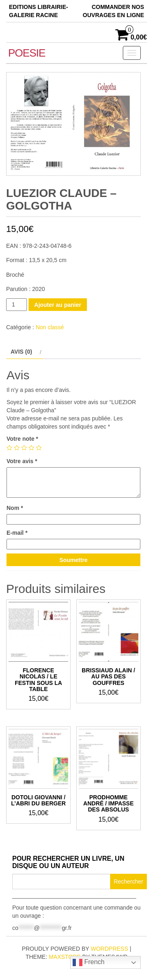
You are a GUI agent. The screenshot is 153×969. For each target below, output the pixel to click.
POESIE (26, 53)
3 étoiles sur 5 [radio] (24, 448)
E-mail (17, 532)
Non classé (49, 327)
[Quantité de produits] (16, 304)
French (88, 962)
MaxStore (64, 957)
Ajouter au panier (57, 305)
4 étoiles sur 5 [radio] (31, 448)
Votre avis (22, 461)
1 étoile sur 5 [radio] (9, 448)
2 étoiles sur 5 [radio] (17, 448)
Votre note (22, 438)
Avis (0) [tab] (21, 351)
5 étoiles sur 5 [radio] (39, 448)
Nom (15, 508)
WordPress (109, 948)
